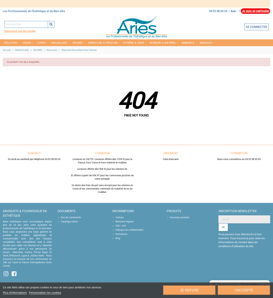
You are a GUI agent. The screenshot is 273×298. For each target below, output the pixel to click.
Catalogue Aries (67, 221)
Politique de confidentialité (127, 230)
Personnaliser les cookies (45, 292)
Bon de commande (69, 217)
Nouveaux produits (178, 217)
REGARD (78, 43)
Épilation (10, 43)
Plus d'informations (15, 292)
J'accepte (244, 290)
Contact (118, 217)
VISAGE (26, 43)
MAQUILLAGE (59, 43)
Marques (206, 43)
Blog (116, 238)
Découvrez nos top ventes (19, 31)
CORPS (41, 43)
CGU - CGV (119, 225)
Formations (119, 234)
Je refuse (189, 290)
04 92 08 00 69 (218, 11)
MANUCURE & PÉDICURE (103, 43)
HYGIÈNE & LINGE (133, 43)
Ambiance (187, 43)
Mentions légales (123, 221)
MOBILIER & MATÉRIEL (163, 43)
